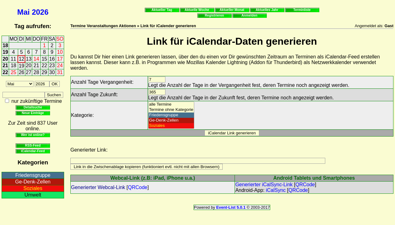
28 (36, 72)
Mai (23, 12)
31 (60, 72)
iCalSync (276, 190)
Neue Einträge (33, 113)
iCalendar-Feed (33, 151)
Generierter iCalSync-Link (263, 184)
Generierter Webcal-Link (98, 187)
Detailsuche (32, 107)
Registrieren (214, 15)
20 (5, 59)
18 (5, 45)
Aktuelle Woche (197, 10)
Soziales (32, 188)
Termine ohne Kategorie (171, 109)
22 (44, 65)
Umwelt (32, 195)
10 (60, 52)
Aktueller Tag (161, 10)
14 (36, 59)
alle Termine (171, 104)
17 (60, 59)
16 (52, 59)
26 (21, 72)
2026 (40, 12)
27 (29, 72)
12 (21, 59)
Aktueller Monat (232, 10)
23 (52, 65)
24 (60, 65)
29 (44, 72)
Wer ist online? (32, 135)
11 (13, 59)
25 (13, 72)
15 (44, 59)
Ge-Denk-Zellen (33, 181)
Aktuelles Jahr (267, 10)
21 (5, 65)
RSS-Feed (33, 145)
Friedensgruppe (32, 175)
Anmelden (249, 15)
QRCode (137, 187)
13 (29, 59)
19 (5, 52)
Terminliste (302, 10)
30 (52, 72)
